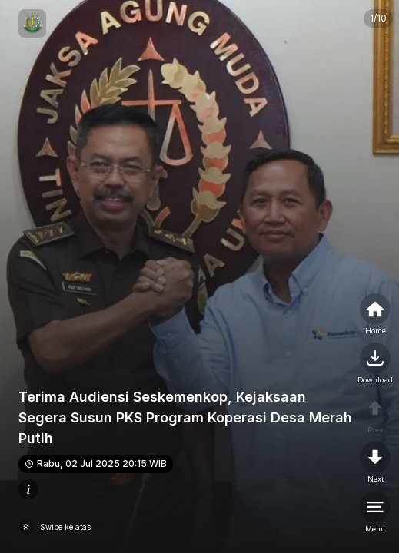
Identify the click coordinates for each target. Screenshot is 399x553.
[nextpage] (375, 364)
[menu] (375, 513)
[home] (375, 314)
